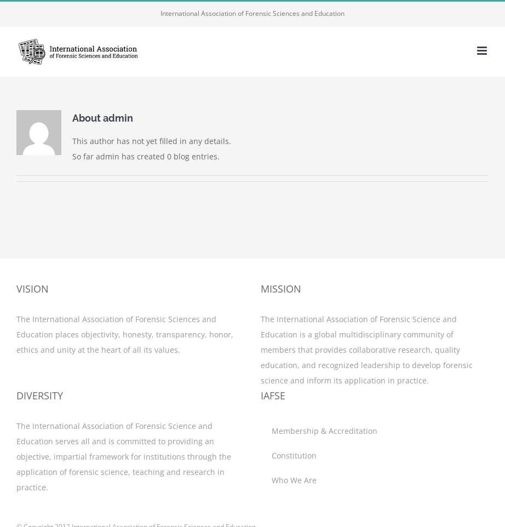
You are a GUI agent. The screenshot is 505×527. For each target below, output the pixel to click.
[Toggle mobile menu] (483, 50)
